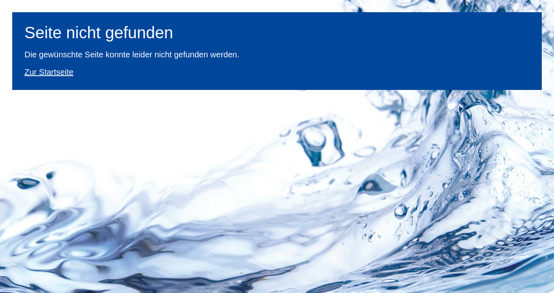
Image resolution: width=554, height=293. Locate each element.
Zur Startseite (48, 72)
